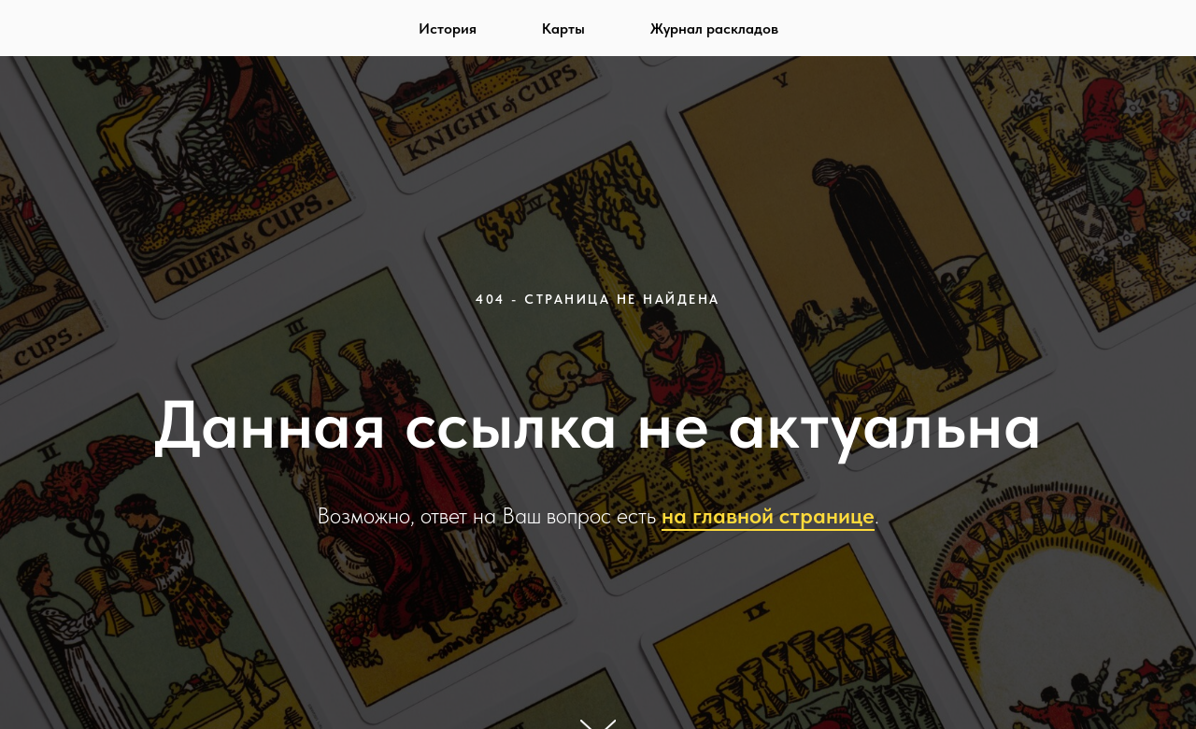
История (448, 28)
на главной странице (768, 515)
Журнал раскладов (714, 28)
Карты (563, 28)
